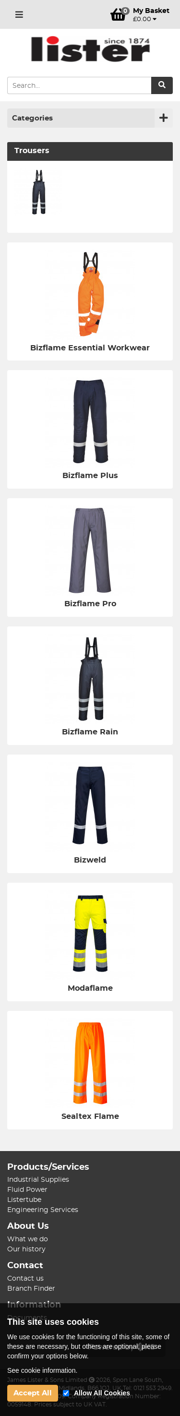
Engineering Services (42, 1210)
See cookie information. (42, 1370)
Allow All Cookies (102, 1393)
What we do (27, 1239)
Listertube (24, 1200)
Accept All (32, 1393)
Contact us (25, 1278)
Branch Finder (31, 1288)
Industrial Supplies (38, 1179)
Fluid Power (27, 1190)
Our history (26, 1249)
